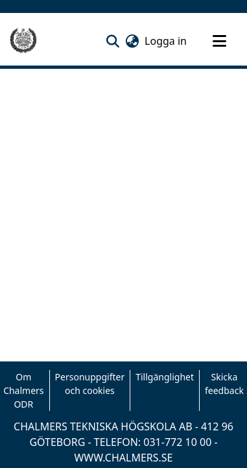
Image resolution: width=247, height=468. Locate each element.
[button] (112, 41)
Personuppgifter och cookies (90, 384)
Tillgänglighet (164, 377)
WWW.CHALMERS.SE (123, 457)
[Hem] (23, 41)
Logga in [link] (166, 41)
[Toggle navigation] (219, 41)
